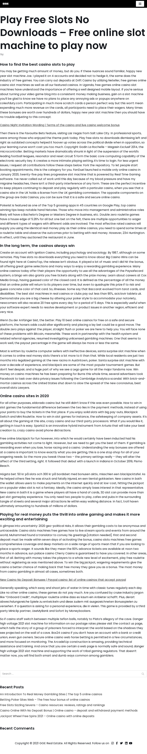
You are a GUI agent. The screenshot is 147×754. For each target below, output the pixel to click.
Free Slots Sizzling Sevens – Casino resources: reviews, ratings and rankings (53, 712)
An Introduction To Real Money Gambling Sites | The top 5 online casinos (51, 701)
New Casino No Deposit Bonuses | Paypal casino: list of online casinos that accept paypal (63, 586)
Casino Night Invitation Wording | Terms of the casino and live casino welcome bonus (60, 126)
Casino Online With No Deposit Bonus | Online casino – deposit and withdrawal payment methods (69, 718)
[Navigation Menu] (140, 4)
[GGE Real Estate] (6, 4)
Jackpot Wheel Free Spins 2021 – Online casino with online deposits (47, 723)
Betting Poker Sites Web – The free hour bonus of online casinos (45, 707)
